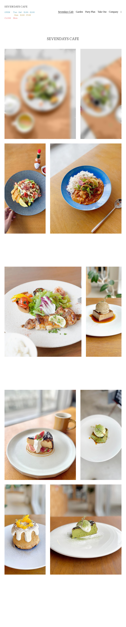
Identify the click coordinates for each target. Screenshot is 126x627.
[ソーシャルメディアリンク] (121, 12)
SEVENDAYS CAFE (15, 6)
